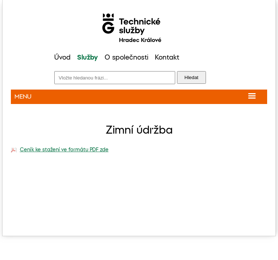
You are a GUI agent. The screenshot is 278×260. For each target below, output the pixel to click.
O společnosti (126, 58)
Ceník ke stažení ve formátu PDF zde (64, 150)
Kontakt (167, 58)
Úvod (62, 58)
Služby (87, 58)
